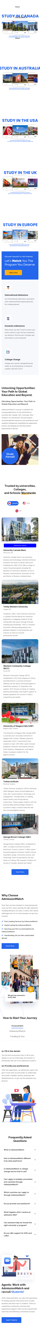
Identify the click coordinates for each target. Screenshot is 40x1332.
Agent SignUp (11, 1320)
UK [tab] (18, 510)
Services (18, 28)
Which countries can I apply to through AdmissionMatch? (16, 1193)
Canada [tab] (13, 503)
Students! (17, 1291)
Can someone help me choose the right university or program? (18, 1224)
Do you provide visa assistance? (17, 1204)
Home (17, 7)
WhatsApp (19, 1058)
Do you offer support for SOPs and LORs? (18, 1234)
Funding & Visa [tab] (17, 1036)
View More (20, 872)
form (22, 1055)
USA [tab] (26, 503)
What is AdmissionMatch (14, 1150)
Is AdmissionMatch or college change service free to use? (16, 1170)
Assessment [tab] (17, 1026)
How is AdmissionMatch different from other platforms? (17, 1159)
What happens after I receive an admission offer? (17, 1213)
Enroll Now (10, 946)
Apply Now (13, 273)
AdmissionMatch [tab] (17, 1031)
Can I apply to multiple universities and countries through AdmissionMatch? (18, 1182)
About (17, 38)
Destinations (20, 17)
